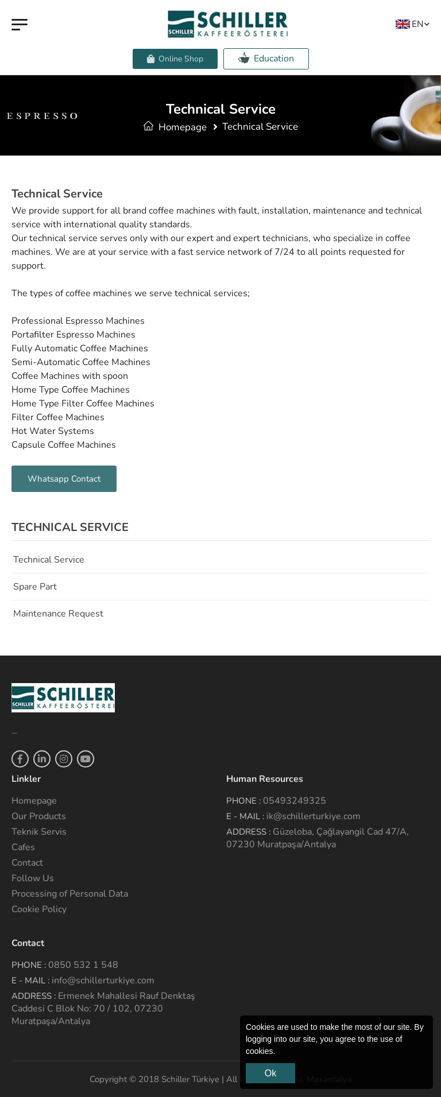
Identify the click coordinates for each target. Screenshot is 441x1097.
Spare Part (35, 586)
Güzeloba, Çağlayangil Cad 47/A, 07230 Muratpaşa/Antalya (317, 838)
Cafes (23, 847)
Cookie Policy (39, 909)
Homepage (175, 127)
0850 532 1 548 (83, 965)
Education (266, 58)
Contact (27, 862)
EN (409, 24)
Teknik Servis (39, 831)
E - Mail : (245, 816)
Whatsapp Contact (64, 478)
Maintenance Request (58, 613)
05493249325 (294, 800)
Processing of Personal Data (69, 893)
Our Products (38, 816)
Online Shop (175, 58)
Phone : (243, 801)
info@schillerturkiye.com (103, 980)
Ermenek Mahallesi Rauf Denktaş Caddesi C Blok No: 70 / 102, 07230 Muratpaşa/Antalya (103, 1009)
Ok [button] (270, 1073)
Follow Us (32, 878)
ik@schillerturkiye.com (313, 816)
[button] (279, 1052)
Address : (248, 832)
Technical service (48, 559)
